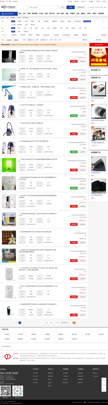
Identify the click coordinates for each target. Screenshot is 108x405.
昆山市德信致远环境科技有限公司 (77, 142)
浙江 (86, 28)
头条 (58, 13)
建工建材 (47, 339)
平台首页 (70, 1)
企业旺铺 (82, 61)
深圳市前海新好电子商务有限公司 (77, 160)
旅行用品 (33, 339)
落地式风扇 (77, 21)
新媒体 (83, 13)
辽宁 (61, 28)
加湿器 (69, 21)
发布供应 (98, 40)
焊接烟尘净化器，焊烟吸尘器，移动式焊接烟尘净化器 (38, 87)
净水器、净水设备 (17, 24)
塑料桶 (38, 35)
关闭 (86, 44)
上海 (25, 28)
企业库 (41, 13)
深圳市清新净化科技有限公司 (78, 106)
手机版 (3, 1)
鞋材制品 (74, 339)
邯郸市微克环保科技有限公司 (78, 178)
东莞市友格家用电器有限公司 (78, 305)
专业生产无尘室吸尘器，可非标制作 (32, 105)
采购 (28, 13)
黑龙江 (73, 28)
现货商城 (34, 13)
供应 (24, 13)
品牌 (46, 13)
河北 (42, 28)
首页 (20, 13)
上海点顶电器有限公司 (80, 233)
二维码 (8, 1)
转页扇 (62, 21)
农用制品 (7, 339)
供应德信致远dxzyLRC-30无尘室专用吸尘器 (34, 141)
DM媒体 (72, 13)
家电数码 (13, 17)
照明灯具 (92, 7)
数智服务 (101, 13)
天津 (30, 28)
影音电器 (46, 21)
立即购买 (73, 61)
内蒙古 (55, 28)
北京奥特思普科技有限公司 (78, 52)
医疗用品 (87, 334)
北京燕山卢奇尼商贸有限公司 (78, 197)
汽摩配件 (76, 35)
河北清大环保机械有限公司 (78, 215)
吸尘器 (33, 24)
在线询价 (73, 115)
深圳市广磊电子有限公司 (79, 70)
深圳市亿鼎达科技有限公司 (78, 124)
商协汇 (95, 13)
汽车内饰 (97, 7)
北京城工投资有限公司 (80, 269)
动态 (77, 13)
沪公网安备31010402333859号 (93, 402)
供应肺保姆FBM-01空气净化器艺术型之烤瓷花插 (36, 232)
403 (51, 322)
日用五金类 (46, 35)
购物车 (15, 1)
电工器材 (74, 334)
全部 (13, 31)
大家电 (18, 17)
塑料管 (101, 7)
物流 (62, 13)
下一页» (57, 322)
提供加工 (26, 31)
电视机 (20, 21)
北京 (19, 28)
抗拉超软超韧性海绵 (96, 195)
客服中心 (98, 1)
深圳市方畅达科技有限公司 (78, 287)
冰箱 (39, 21)
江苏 (80, 28)
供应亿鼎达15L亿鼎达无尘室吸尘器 (32, 123)
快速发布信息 (81, 7)
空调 (26, 21)
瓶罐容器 (84, 35)
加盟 (66, 13)
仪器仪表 (101, 334)
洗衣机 (32, 21)
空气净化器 (25, 17)
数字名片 (52, 13)
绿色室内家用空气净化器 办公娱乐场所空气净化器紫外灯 (39, 304)
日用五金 (7, 334)
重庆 (36, 28)
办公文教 (20, 334)
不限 (13, 21)
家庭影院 (54, 21)
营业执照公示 (105, 402)
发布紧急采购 (99, 44)
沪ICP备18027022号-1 (77, 402)
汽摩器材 (47, 334)
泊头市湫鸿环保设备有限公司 (78, 251)
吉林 (67, 28)
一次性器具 (56, 35)
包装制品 (60, 334)
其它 (26, 24)
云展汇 (89, 13)
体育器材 (60, 339)
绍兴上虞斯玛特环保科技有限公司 (77, 88)
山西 (48, 28)
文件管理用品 (66, 35)
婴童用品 (20, 339)
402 (47, 322)
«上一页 (15, 322)
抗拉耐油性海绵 (95, 172)
